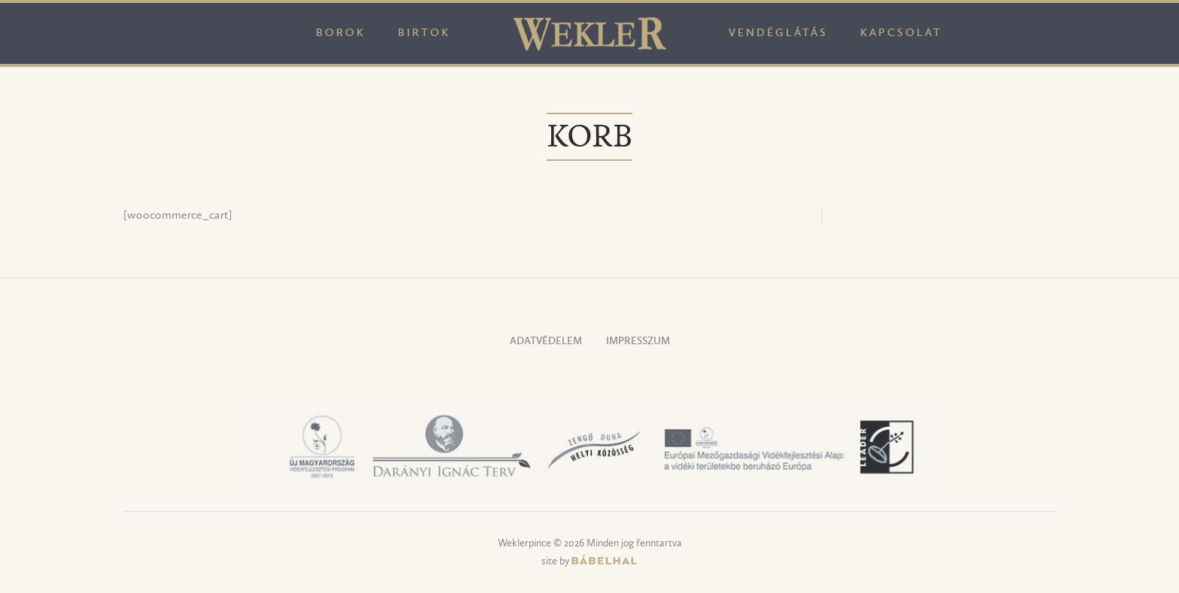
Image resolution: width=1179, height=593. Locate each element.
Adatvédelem (546, 341)
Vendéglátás (778, 33)
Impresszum (638, 341)
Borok (340, 33)
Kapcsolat (901, 33)
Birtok (424, 33)
